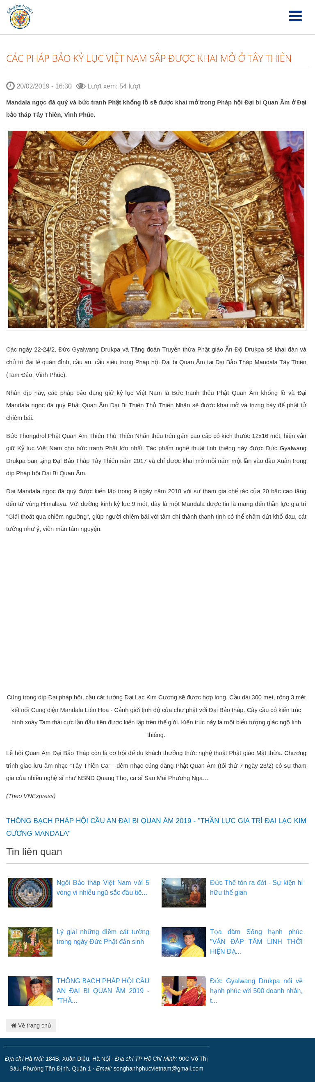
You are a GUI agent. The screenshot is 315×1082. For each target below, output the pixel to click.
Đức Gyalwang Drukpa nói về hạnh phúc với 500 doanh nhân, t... (256, 991)
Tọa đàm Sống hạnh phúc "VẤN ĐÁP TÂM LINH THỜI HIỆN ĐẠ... (256, 941)
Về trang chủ (31, 1025)
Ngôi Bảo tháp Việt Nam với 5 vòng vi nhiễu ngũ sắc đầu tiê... (103, 887)
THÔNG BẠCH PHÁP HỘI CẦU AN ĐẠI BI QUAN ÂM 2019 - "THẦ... (103, 991)
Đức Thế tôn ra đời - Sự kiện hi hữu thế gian (256, 887)
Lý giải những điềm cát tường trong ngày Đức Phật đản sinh (103, 936)
